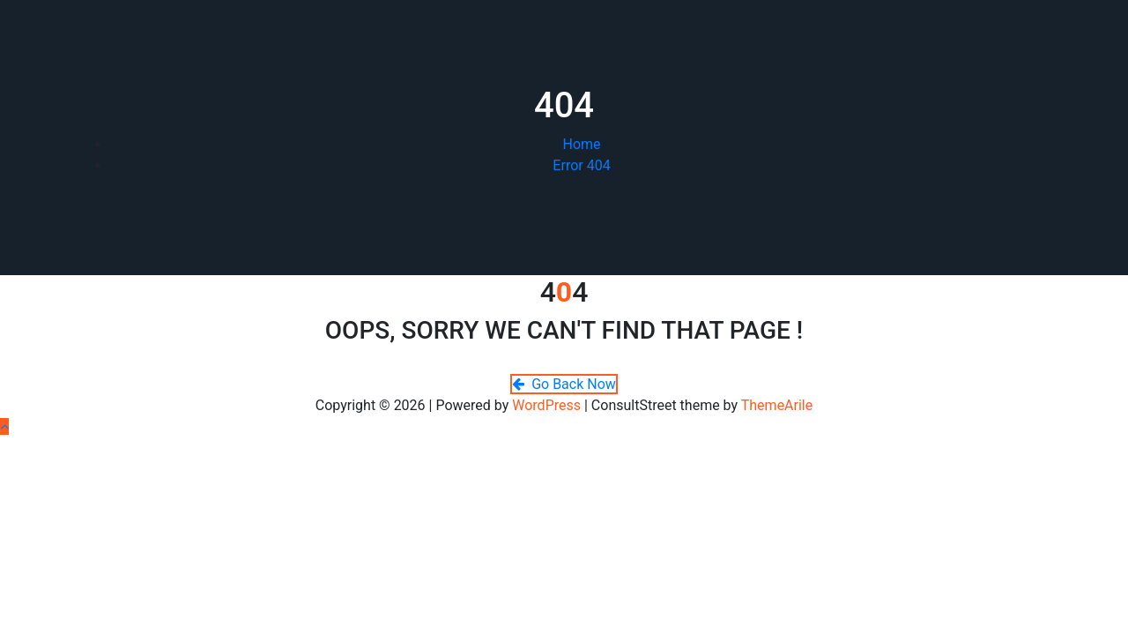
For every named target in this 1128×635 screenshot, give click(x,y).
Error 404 (581, 165)
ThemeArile (777, 405)
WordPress (546, 405)
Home (581, 144)
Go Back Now (564, 384)
